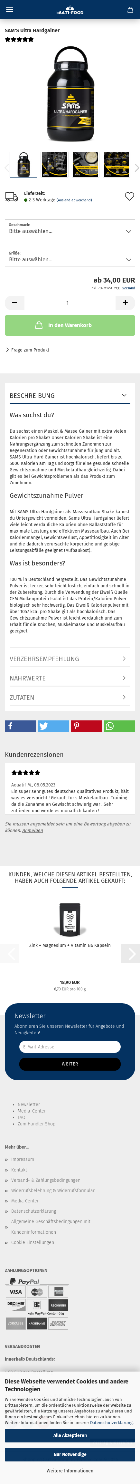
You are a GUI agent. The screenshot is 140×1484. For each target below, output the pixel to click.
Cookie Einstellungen (32, 1242)
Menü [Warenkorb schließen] (9, 9)
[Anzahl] (70, 303)
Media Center (25, 1201)
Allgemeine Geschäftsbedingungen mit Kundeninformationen (50, 1227)
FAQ (21, 1117)
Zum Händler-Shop (36, 1124)
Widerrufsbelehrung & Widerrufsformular (53, 1190)
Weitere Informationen (70, 1471)
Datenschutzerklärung (111, 1422)
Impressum (22, 1159)
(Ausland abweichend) (74, 200)
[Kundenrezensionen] (19, 42)
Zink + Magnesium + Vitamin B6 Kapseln (70, 945)
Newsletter (29, 1104)
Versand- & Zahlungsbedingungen (45, 1180)
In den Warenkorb (63, 325)
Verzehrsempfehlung (44, 659)
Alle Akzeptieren (70, 1435)
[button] (14, 303)
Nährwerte (28, 678)
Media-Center (32, 1111)
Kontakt (19, 1170)
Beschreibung (32, 396)
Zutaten (22, 697)
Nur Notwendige (70, 1454)
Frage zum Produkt (30, 350)
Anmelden (32, 830)
